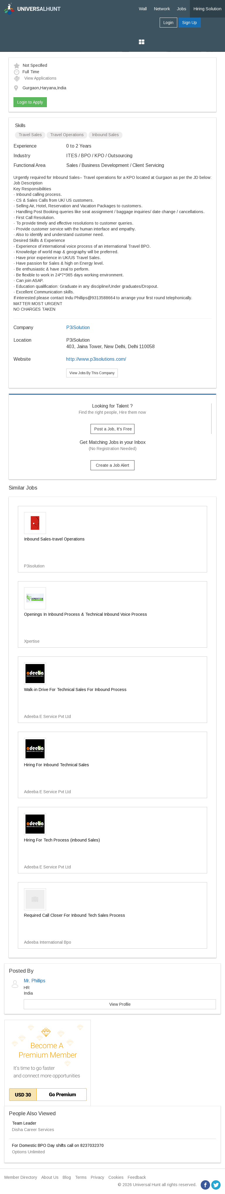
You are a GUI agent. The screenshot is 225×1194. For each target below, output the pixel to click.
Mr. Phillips (34, 980)
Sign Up (189, 22)
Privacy (97, 1177)
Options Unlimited (28, 1151)
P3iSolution (78, 327)
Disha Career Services (33, 1129)
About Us (50, 1177)
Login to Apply (30, 102)
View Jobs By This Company (92, 373)
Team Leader (24, 1123)
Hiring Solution (207, 8)
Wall (143, 8)
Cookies (116, 1177)
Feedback (137, 1177)
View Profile (120, 1004)
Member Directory (20, 1177)
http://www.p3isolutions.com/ (96, 359)
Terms (81, 1177)
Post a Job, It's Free (113, 429)
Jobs (181, 8)
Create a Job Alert (112, 465)
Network (162, 8)
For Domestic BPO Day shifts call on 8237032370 (58, 1145)
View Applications (35, 78)
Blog (67, 1177)
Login (168, 22)
